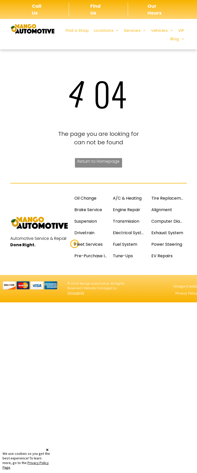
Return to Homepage (98, 161)
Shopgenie (75, 293)
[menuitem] (77, 30)
